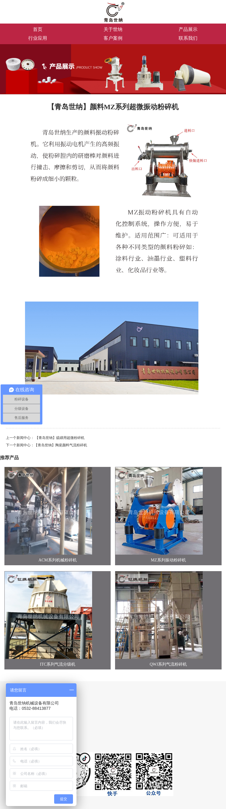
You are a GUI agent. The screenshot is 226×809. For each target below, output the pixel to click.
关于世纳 (113, 29)
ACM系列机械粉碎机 (58, 560)
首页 (37, 29)
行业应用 (37, 38)
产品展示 (188, 29)
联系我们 (188, 38)
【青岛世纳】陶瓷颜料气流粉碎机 (60, 445)
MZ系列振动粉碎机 (168, 560)
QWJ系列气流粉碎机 (168, 664)
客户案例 (113, 38)
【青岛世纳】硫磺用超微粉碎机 (59, 438)
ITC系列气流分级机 (58, 664)
